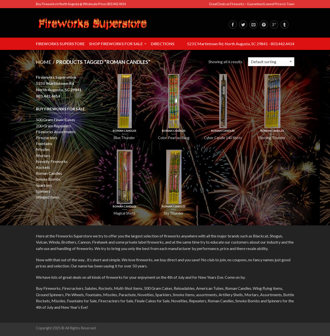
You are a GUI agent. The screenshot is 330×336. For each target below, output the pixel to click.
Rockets (43, 167)
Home (43, 62)
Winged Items (48, 197)
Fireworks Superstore (60, 43)
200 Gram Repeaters (53, 125)
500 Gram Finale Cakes (55, 119)
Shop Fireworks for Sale (116, 43)
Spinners (43, 191)
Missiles (43, 149)
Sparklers (44, 185)
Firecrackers (46, 137)
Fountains (44, 143)
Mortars (43, 155)
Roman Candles (124, 130)
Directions (162, 43)
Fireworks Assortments (56, 131)
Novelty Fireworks (52, 161)
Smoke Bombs (48, 179)
